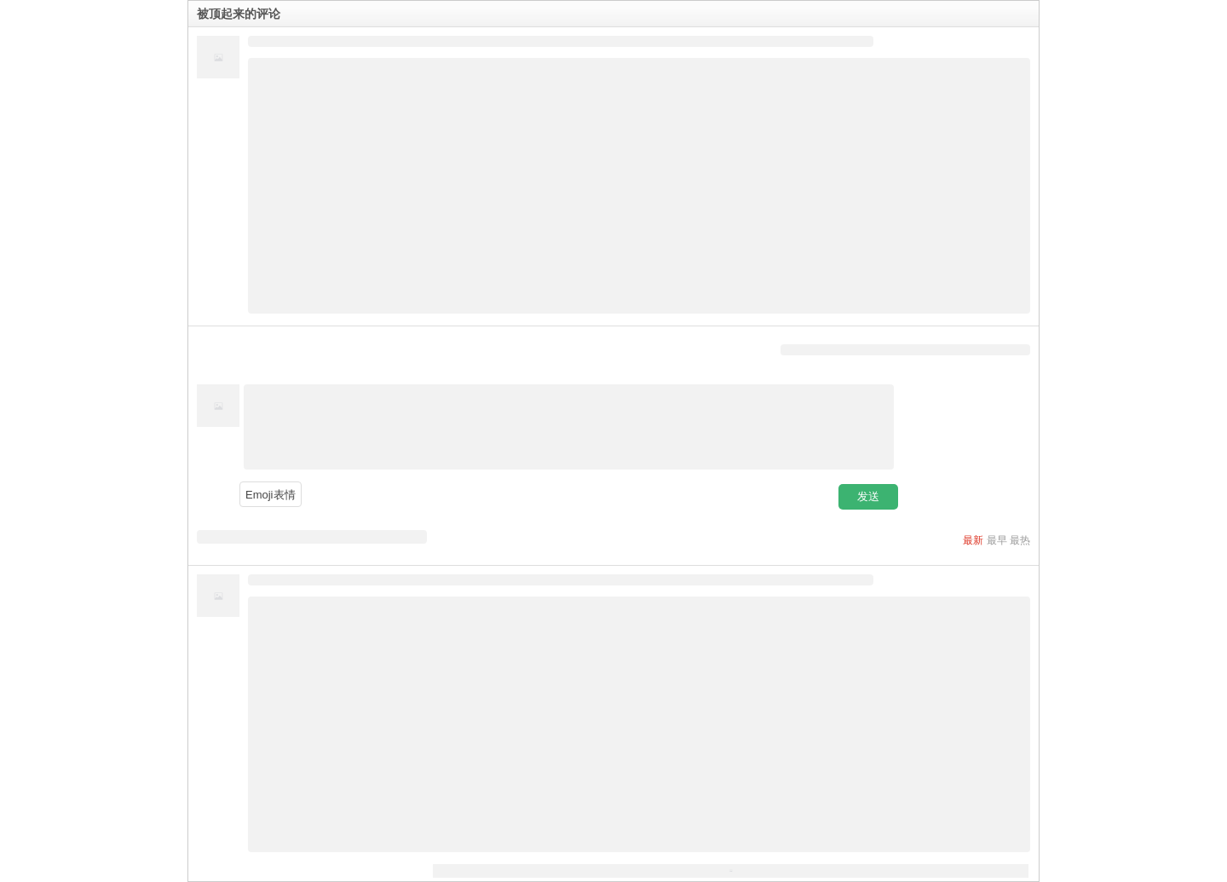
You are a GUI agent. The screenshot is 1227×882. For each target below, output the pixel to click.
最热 (1020, 540)
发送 (868, 496)
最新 (973, 540)
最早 (997, 540)
